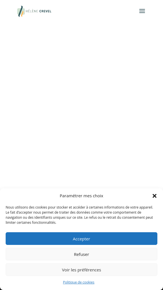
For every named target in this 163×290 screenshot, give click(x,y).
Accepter (81, 239)
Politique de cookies (78, 282)
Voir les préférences (81, 270)
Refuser (81, 254)
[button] (154, 196)
